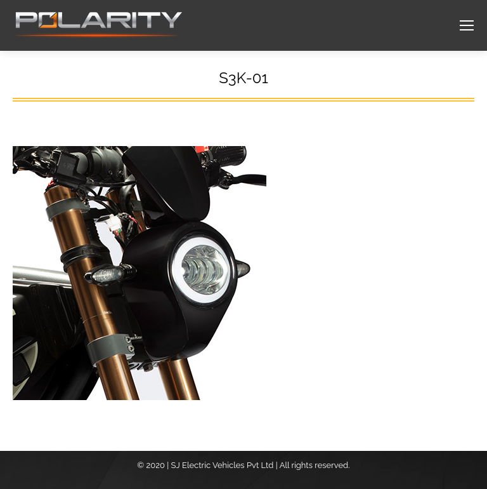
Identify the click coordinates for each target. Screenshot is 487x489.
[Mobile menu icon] (466, 25)
